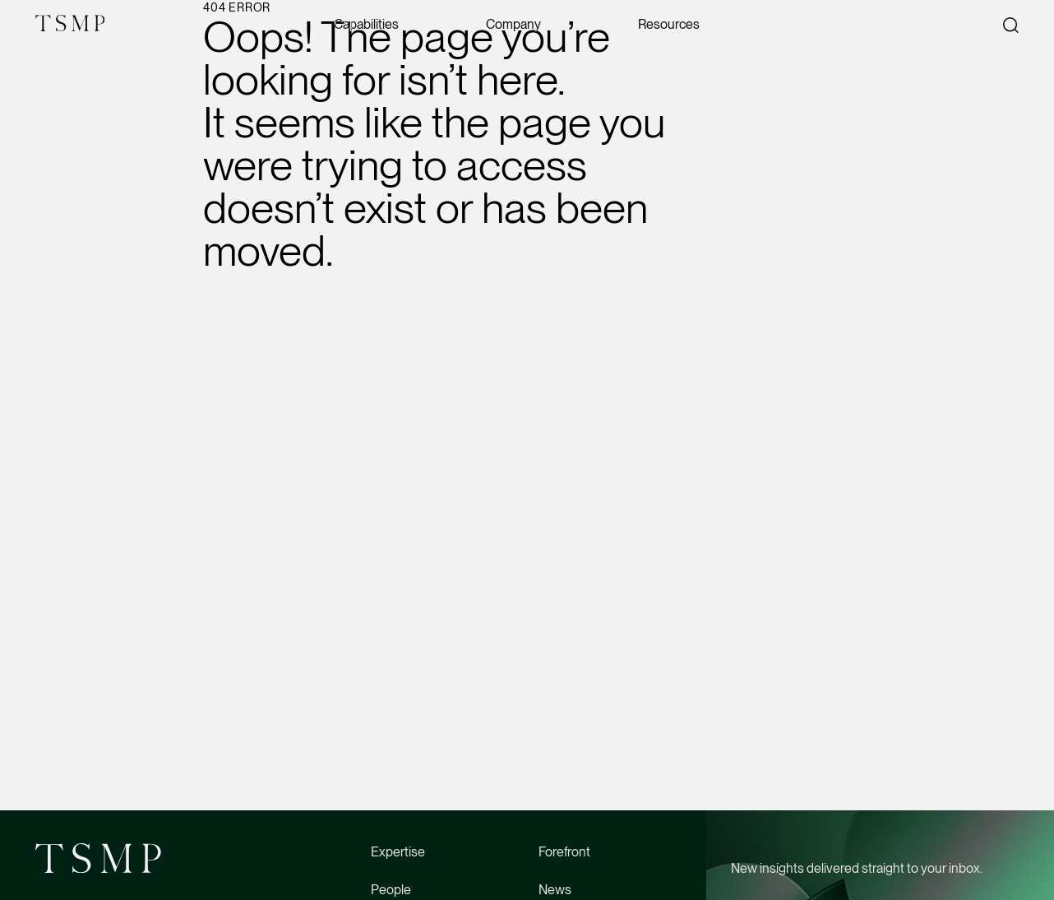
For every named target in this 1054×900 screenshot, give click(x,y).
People (391, 890)
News (555, 890)
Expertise (398, 852)
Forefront (564, 852)
